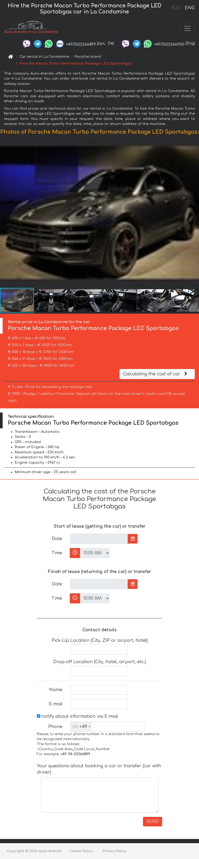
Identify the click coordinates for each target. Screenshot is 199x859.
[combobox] (81, 726)
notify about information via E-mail (77, 716)
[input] (99, 539)
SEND (152, 821)
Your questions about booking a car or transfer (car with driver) (99, 769)
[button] (194, 212)
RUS (175, 8)
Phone (55, 726)
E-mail (55, 704)
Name (55, 689)
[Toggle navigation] (187, 28)
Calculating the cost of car (156, 374)
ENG (189, 8)
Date (57, 538)
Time (57, 553)
